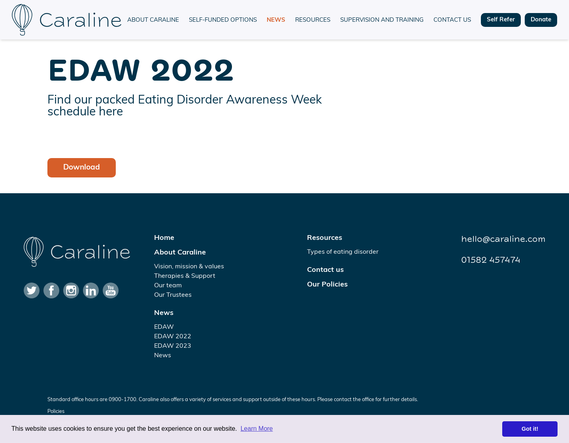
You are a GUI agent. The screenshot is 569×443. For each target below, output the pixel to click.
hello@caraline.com (503, 239)
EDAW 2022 (172, 337)
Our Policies (327, 284)
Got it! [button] (530, 429)
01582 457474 (490, 260)
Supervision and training (382, 20)
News (276, 20)
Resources (312, 20)
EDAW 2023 (172, 346)
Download (81, 168)
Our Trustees (173, 295)
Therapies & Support (184, 276)
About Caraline (153, 20)
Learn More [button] (257, 428)
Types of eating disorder (343, 252)
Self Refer (501, 20)
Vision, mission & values (189, 267)
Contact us (452, 20)
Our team (168, 286)
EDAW (164, 327)
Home (164, 238)
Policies (55, 411)
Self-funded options (223, 20)
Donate (541, 20)
